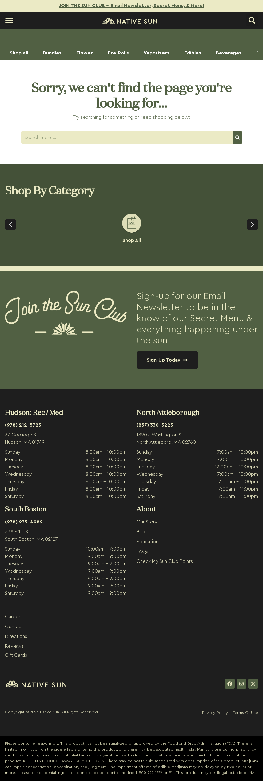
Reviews (14, 646)
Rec (39, 412)
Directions (16, 636)
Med (56, 412)
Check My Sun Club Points (165, 561)
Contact (14, 626)
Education (147, 541)
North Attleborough (168, 412)
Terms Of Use (245, 713)
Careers (13, 616)
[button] (9, 20)
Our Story (147, 521)
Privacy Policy (215, 713)
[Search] (237, 137)
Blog (142, 531)
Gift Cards (16, 655)
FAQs (142, 551)
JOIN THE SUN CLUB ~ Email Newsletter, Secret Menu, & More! (131, 5)
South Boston (25, 508)
